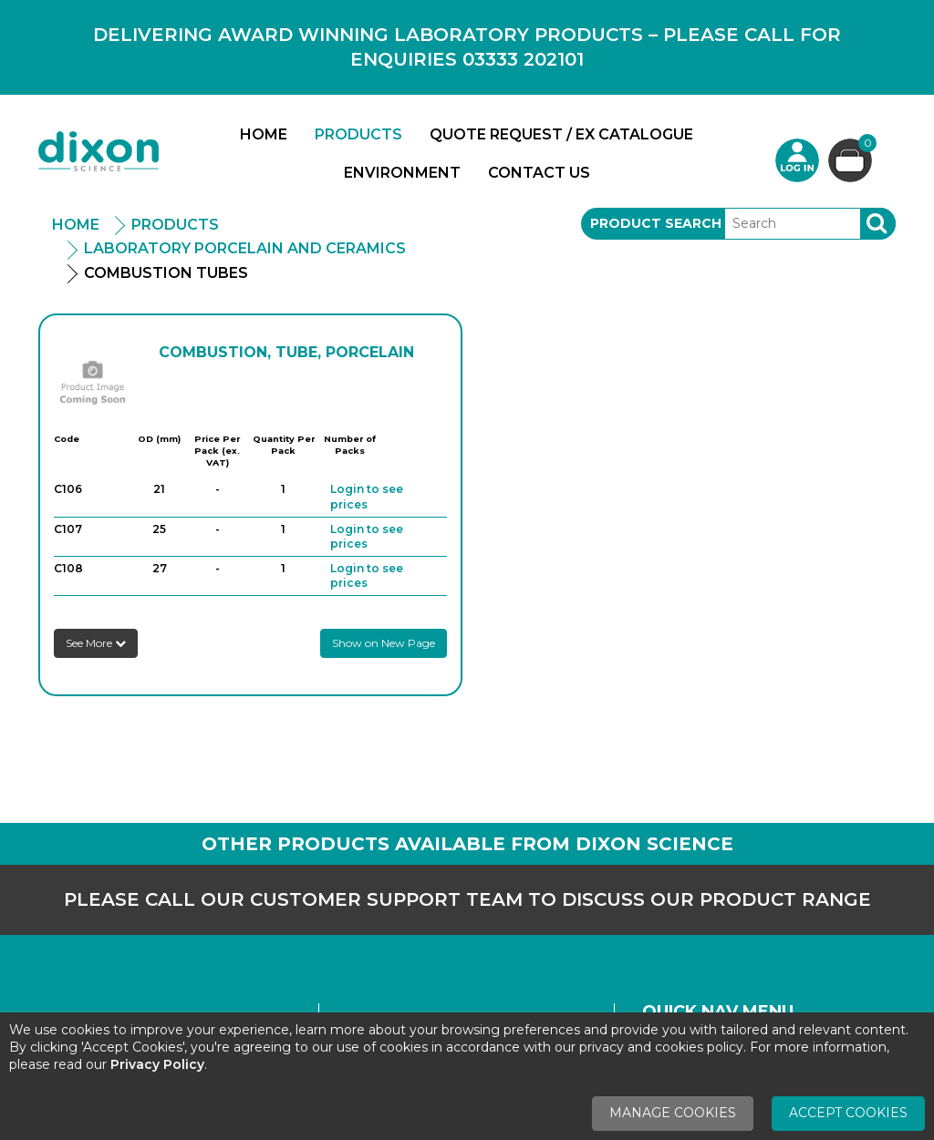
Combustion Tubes (166, 273)
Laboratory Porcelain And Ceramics (245, 248)
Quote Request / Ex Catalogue (561, 134)
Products (358, 134)
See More (96, 643)
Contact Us (539, 172)
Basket (865, 145)
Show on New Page (383, 643)
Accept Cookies (848, 1112)
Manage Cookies (672, 1112)
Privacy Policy (157, 1064)
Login (797, 160)
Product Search (655, 223)
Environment (402, 172)
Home (263, 134)
